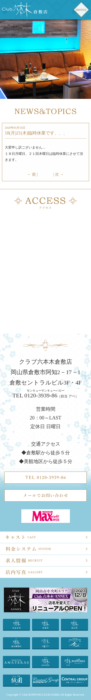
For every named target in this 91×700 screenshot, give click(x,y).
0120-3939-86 (40, 395)
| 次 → (58, 174)
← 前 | (32, 174)
